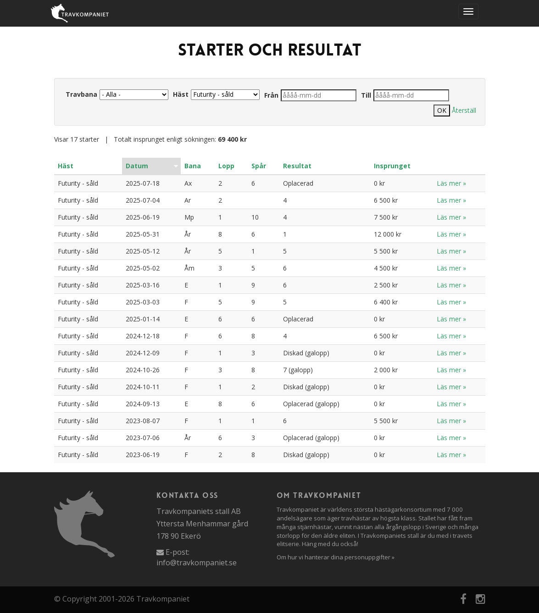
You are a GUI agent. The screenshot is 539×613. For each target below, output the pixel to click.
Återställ (464, 110)
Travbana (81, 94)
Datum (137, 165)
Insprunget (392, 165)
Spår (258, 165)
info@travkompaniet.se (196, 563)
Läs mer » (451, 183)
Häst (181, 94)
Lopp (226, 165)
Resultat (297, 165)
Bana (192, 165)
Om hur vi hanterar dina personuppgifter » (336, 557)
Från (271, 95)
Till (366, 95)
